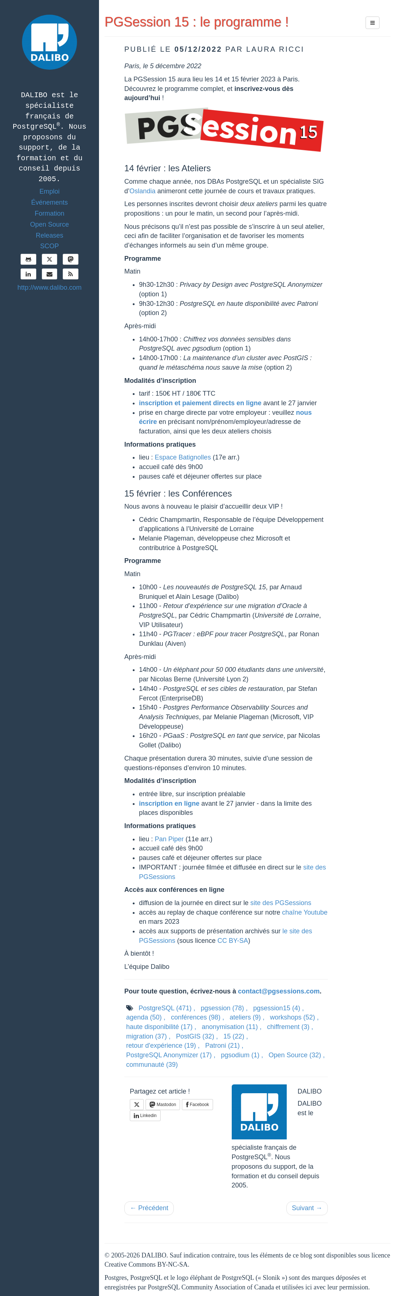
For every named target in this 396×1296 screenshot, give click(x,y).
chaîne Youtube (304, 912)
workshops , (294, 1017)
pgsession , (224, 1008)
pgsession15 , (278, 1008)
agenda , (145, 1017)
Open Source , (297, 1055)
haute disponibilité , (161, 1026)
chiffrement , (290, 1026)
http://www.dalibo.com (49, 287)
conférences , (197, 1017)
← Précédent (149, 1208)
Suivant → (307, 1208)
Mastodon (163, 1105)
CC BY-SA (232, 940)
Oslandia (142, 191)
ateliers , (247, 1017)
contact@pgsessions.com (279, 991)
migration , (148, 1036)
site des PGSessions (280, 903)
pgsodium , (242, 1055)
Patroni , (224, 1045)
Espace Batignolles (183, 457)
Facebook (197, 1104)
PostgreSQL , (167, 1008)
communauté (152, 1064)
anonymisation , (231, 1026)
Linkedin (145, 1115)
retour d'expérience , (163, 1045)
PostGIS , (197, 1036)
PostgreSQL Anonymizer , (170, 1055)
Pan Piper (169, 839)
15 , (235, 1036)
